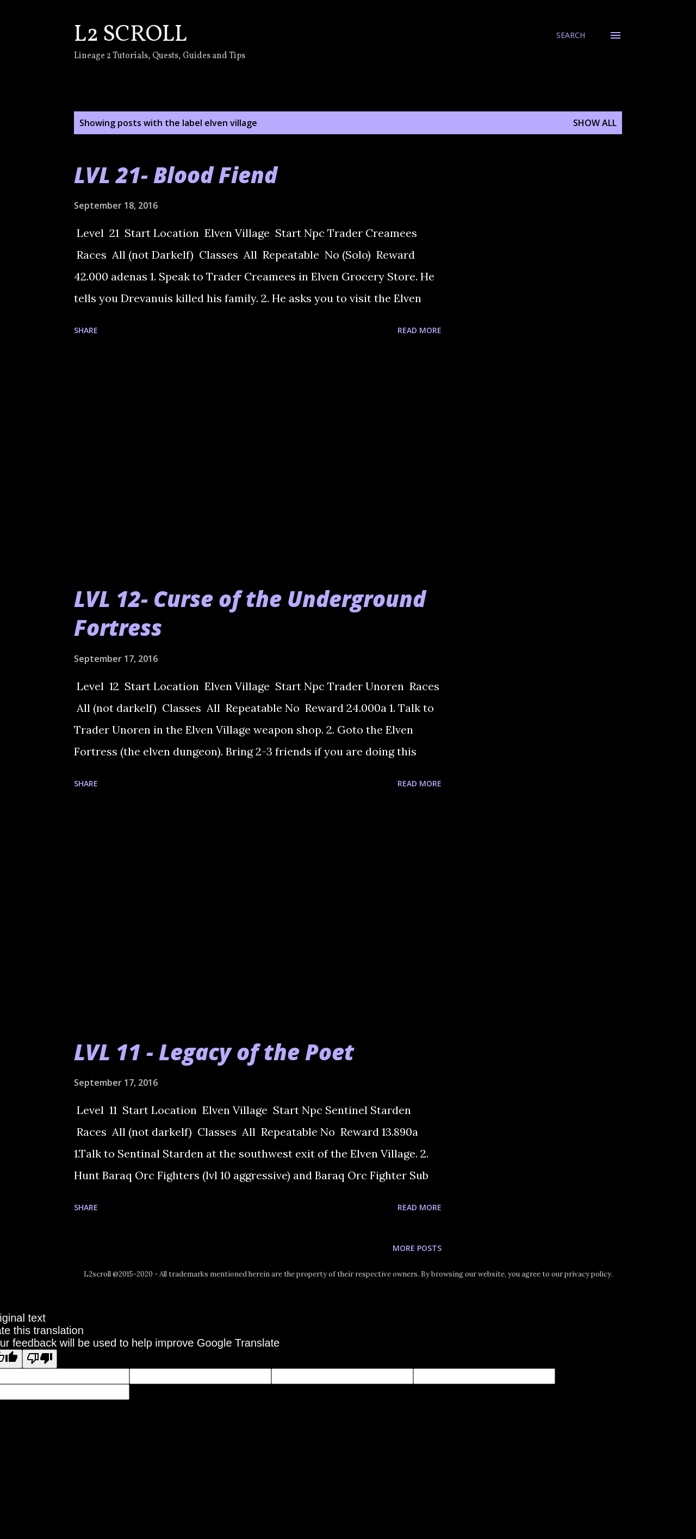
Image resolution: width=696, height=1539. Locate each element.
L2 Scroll (130, 35)
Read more (419, 330)
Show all (595, 123)
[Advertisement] (258, 462)
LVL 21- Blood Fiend (175, 175)
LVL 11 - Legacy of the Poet (214, 1052)
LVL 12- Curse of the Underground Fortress (250, 613)
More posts (417, 1248)
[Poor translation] (39, 1358)
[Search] (570, 35)
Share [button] (86, 330)
